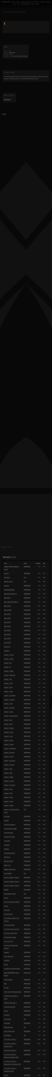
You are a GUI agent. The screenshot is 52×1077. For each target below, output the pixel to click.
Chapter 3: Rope (8, 797)
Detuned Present (8, 861)
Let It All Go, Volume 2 (10, 1050)
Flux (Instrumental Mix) (10, 933)
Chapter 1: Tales (8, 703)
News (33, 4)
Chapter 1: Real (8, 687)
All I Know (7, 577)
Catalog (23, 2)
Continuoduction (8, 833)
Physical (29, 2)
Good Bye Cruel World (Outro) (12, 968)
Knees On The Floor (9, 1031)
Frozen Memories (8, 956)
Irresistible (7, 1023)
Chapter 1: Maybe (9, 671)
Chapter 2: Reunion (9, 752)
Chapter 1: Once (8, 683)
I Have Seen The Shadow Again (12, 992)
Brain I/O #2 (7, 614)
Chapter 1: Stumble (9, 699)
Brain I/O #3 (7, 618)
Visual (14, 4)
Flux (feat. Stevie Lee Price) (11, 929)
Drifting (6, 890)
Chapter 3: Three (8, 801)
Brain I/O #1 (7, 606)
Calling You (7, 647)
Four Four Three (8, 941)
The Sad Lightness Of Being (19, 56)
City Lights (7, 816)
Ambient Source (8, 581)
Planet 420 (36, 2)
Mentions (27, 4)
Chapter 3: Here (8, 789)
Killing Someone (8, 1027)
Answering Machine (9, 590)
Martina (6, 1075)
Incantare (6, 1015)
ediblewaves (27, 973)
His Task (6, 988)
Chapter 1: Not (8, 679)
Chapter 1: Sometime (10, 695)
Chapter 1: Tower (8, 712)
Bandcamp (7, 99)
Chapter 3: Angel (8, 777)
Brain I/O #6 (7, 630)
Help (5, 983)
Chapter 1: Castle (8, 659)
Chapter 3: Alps (8, 773)
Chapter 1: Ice (8, 663)
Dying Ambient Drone (10, 894)
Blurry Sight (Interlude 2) (11, 602)
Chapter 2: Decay (8, 740)
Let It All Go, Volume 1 (10, 1039)
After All (6, 573)
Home (14, 2)
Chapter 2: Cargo (8, 732)
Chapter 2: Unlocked (9, 760)
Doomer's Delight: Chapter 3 (12, 885)
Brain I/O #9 (7, 642)
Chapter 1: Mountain (9, 675)
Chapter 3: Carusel (9, 781)
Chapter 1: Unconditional (11, 716)
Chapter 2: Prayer (9, 744)
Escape (6, 906)
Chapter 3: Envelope (9, 785)
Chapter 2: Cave (8, 736)
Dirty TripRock (8, 873)
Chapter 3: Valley (8, 805)
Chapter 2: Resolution (10, 748)
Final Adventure (8, 914)
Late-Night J (7, 1035)
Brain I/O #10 (7, 610)
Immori (6, 1011)
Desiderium (7, 857)
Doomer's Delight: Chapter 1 (12, 877)
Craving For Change (9, 837)
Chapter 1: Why (8, 720)
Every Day (7, 910)
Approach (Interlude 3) (10, 594)
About (37, 4)
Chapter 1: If (7, 667)
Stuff (22, 4)
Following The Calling (10, 937)
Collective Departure (9, 824)
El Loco (6, 898)
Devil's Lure (7, 865)
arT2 (25, 577)
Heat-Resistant (8, 979)
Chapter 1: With (8, 724)
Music (18, 2)
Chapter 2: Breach (9, 728)
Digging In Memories (10, 869)
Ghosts (6, 964)
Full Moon (6, 960)
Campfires (6, 651)
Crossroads (7, 841)
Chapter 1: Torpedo (9, 708)
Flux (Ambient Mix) (9, 925)
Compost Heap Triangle (10, 829)
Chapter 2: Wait (8, 769)
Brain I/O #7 (7, 634)
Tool (18, 4)
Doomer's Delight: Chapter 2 (12, 881)
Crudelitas (7, 845)
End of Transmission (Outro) (12, 902)
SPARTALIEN (12, 52)
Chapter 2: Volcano (9, 765)
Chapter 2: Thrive (8, 756)
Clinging (6, 820)
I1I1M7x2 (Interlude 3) (10, 1003)
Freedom (6, 952)
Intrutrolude (7, 1019)
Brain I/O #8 (7, 638)
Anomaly (6, 585)
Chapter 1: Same (8, 691)
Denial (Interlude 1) (9, 853)
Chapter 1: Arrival (9, 655)
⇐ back (4, 114)
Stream (48, 2)
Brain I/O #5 (7, 626)
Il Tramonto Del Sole (9, 1007)
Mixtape (42, 2)
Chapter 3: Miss (8, 793)
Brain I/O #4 (7, 622)
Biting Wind (7, 598)
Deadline (6, 849)
